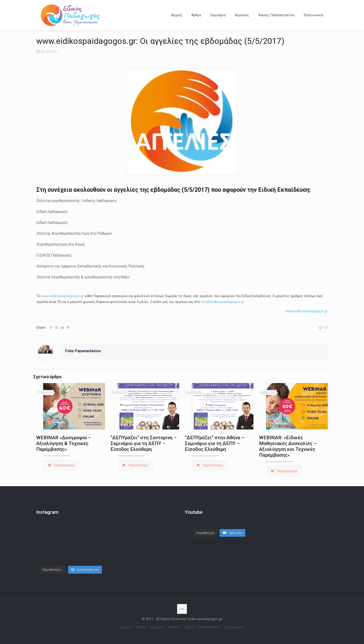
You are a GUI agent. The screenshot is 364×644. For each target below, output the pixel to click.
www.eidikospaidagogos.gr (62, 296)
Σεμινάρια (156, 627)
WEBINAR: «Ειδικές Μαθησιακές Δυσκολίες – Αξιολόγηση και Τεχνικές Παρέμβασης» (288, 446)
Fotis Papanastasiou (83, 351)
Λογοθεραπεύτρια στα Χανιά (60, 244)
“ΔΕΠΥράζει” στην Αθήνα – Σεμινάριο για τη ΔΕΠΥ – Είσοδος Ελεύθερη (214, 443)
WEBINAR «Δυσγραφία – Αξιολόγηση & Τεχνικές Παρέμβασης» (63, 443)
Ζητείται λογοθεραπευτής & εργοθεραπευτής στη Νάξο (83, 277)
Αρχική (126, 627)
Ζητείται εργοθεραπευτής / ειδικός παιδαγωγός (76, 200)
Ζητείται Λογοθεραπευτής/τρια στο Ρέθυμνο (74, 233)
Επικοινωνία (234, 627)
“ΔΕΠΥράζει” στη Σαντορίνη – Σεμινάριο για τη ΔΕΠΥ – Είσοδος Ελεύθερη (143, 443)
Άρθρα (140, 627)
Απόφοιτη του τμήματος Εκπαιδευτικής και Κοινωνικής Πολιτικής (90, 266)
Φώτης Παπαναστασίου (203, 627)
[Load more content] (205, 533)
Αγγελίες (174, 627)
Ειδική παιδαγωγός (52, 211)
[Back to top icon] (182, 609)
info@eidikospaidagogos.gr (222, 302)
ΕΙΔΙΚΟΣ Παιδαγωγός (54, 255)
